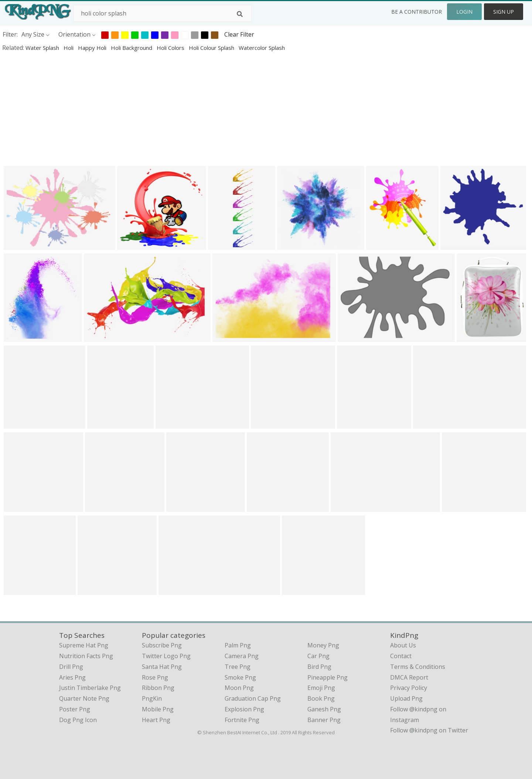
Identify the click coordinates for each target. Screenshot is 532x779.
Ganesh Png (324, 709)
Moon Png (239, 688)
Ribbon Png (158, 688)
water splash (43, 47)
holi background (132, 47)
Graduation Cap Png (253, 698)
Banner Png (324, 720)
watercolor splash (262, 47)
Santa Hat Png (162, 667)
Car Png (318, 656)
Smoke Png (240, 677)
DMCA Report (409, 677)
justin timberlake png (90, 688)
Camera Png (242, 656)
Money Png (323, 645)
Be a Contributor (416, 11)
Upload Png (406, 698)
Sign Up (503, 11)
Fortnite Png (242, 720)
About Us (403, 645)
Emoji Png (321, 688)
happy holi (93, 47)
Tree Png (237, 667)
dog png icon (78, 720)
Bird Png (319, 667)
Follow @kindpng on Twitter (429, 730)
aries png (72, 677)
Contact (401, 656)
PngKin (152, 698)
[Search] (239, 14)
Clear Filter (239, 34)
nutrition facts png (86, 656)
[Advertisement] (221, 108)
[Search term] (162, 13)
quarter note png (84, 698)
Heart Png (156, 720)
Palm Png (238, 645)
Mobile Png (158, 709)
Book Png (321, 698)
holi (69, 47)
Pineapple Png (327, 677)
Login (464, 11)
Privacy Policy (408, 688)
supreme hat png (83, 645)
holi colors (171, 47)
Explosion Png (244, 709)
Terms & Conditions (417, 667)
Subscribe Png (162, 645)
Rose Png (155, 677)
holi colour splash (212, 47)
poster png (74, 709)
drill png (71, 667)
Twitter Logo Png (166, 656)
